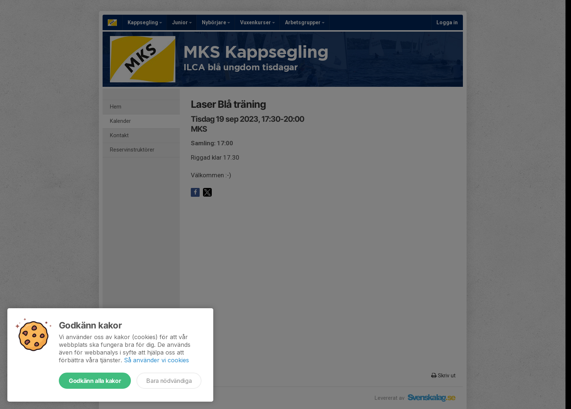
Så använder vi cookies (156, 360)
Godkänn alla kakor (95, 380)
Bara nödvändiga (169, 380)
